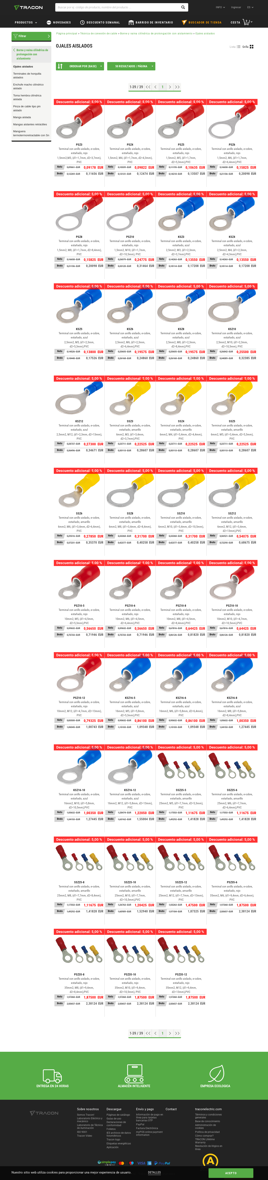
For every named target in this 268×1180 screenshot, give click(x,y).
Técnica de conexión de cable (98, 33)
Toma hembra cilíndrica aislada (27, 97)
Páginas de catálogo (118, 1114)
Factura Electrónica (147, 1128)
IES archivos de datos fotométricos (119, 1134)
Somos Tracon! (85, 1114)
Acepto (231, 1173)
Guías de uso (114, 1118)
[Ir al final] (177, 87)
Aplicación (113, 1147)
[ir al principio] (148, 87)
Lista (233, 46)
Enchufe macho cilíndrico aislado (28, 86)
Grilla (245, 46)
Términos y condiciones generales (208, 1116)
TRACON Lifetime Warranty (205, 1141)
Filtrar (22, 36)
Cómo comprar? (204, 1135)
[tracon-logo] (28, 7)
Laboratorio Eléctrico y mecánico (89, 1120)
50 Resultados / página (134, 66)
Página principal (66, 33)
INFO (219, 7)
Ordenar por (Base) (80, 66)
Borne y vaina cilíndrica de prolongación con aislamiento (156, 33)
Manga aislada (22, 117)
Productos (24, 22)
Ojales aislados (23, 66)
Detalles (154, 1172)
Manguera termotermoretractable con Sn (31, 133)
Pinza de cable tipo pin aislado (27, 108)
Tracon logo (113, 1139)
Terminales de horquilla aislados (27, 75)
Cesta (235, 22)
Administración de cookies (205, 1126)
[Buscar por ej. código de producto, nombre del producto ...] (121, 7)
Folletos (111, 1129)
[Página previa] (155, 87)
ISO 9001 (82, 1132)
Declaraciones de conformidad (116, 1124)
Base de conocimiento (207, 1121)
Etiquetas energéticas (119, 1143)
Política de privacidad (207, 1132)
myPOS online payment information (149, 1133)
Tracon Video (84, 1135)
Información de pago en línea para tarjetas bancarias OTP (149, 1117)
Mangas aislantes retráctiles (30, 124)
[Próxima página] (170, 87)
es (248, 7)
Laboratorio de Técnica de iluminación (90, 1126)
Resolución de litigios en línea (208, 1147)
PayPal (140, 1124)
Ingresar (236, 7)
